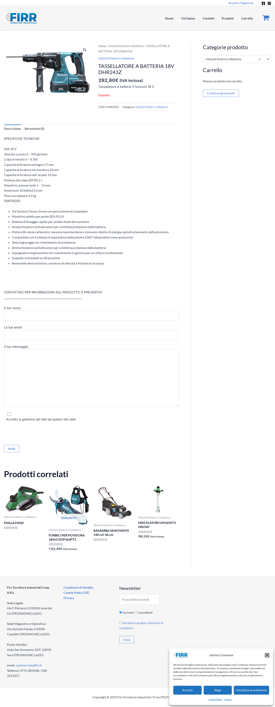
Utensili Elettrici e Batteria (126, 46)
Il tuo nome (91, 313)
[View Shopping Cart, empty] (266, 18)
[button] (267, 655)
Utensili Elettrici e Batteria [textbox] (232, 59)
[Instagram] (269, 3)
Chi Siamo (192, 18)
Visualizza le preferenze (251, 690)
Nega (217, 690)
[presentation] (34, 433)
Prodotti (230, 18)
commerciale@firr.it (29, 665)
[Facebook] (263, 3)
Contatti (211, 18)
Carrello (248, 18)
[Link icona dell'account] (241, 3)
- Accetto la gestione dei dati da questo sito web (91, 416)
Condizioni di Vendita (78, 587)
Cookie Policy (215, 699)
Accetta (187, 690)
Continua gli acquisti (221, 93)
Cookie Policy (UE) (76, 592)
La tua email (91, 332)
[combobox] (237, 59)
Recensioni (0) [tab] (34, 128)
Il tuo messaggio (91, 376)
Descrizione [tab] (12, 128)
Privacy (228, 699)
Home (175, 18)
